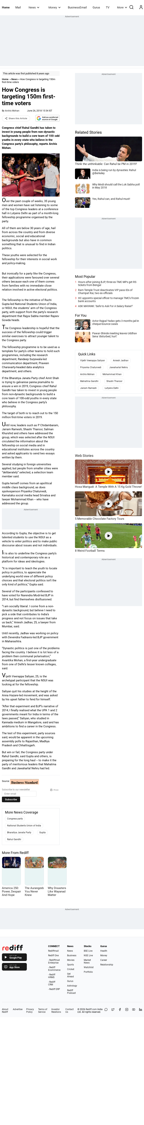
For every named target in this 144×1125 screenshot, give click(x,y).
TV (107, 7)
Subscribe (11, 799)
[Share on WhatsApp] (106, 1010)
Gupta (42, 832)
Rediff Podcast (71, 991)
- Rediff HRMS (51, 976)
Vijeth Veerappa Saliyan (92, 360)
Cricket (70, 969)
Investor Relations (56, 1010)
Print (54, 790)
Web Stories (84, 456)
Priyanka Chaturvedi (90, 367)
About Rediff (5, 1010)
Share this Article (16, 118)
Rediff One (53, 955)
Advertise (17, 1009)
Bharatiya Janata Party (19, 832)
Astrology (72, 985)
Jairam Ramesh (88, 388)
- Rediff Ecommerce (54, 968)
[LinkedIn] (140, 1010)
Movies (70, 960)
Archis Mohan (12, 110)
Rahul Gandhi (14, 839)
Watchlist (89, 967)
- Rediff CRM (51, 983)
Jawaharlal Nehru (118, 367)
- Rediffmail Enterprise (54, 961)
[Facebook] (119, 1010)
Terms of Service (42, 1010)
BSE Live (88, 951)
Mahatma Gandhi (89, 381)
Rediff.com (91, 1009)
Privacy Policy (30, 1010)
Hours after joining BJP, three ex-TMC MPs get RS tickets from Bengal (107, 283)
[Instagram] (126, 1010)
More (122, 7)
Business (71, 955)
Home (6, 7)
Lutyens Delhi (111, 388)
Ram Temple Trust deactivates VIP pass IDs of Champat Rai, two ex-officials (105, 291)
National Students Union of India (24, 825)
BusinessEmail (77, 7)
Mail (18, 7)
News (34, 7)
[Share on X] (112, 1010)
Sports (70, 964)
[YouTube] (133, 1010)
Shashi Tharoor (114, 381)
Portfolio (88, 972)
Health (103, 951)
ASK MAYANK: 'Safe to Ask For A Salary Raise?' (105, 306)
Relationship (106, 964)
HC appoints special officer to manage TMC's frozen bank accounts (108, 300)
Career (103, 960)
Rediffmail (53, 951)
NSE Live (88, 955)
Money (55, 7)
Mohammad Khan (112, 374)
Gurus (96, 7)
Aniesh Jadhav (120, 360)
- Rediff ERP (54, 989)
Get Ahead (70, 975)
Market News (87, 961)
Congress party (15, 818)
